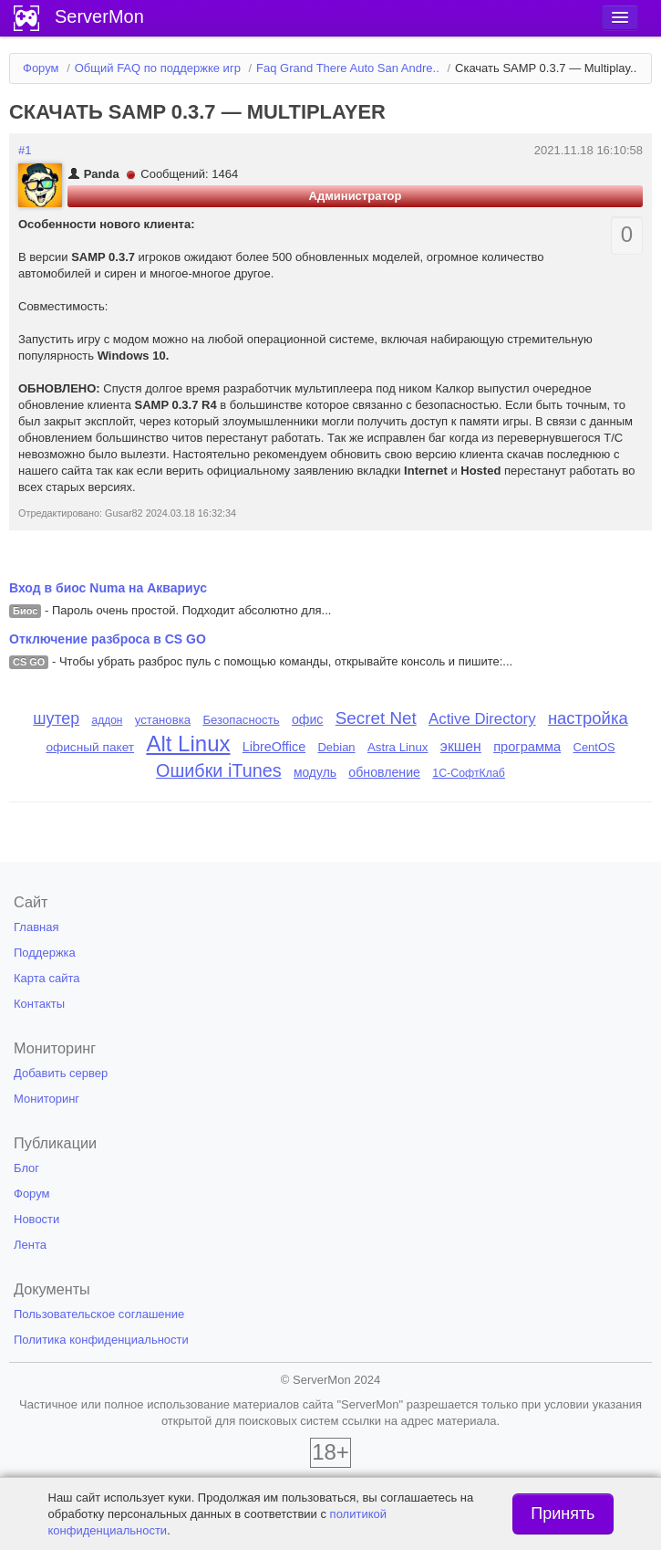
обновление (384, 772)
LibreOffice (274, 746)
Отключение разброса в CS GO (107, 639)
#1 (24, 150)
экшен (460, 746)
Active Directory (482, 719)
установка (163, 720)
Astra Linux (398, 747)
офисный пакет (90, 747)
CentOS (594, 747)
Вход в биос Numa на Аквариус (108, 588)
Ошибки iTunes (218, 770)
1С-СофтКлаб (468, 773)
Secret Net (376, 718)
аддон (106, 720)
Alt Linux (188, 743)
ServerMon (99, 16)
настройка (588, 718)
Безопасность (240, 720)
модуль (315, 772)
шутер (56, 718)
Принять (562, 1513)
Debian (337, 747)
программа (527, 746)
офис (308, 719)
